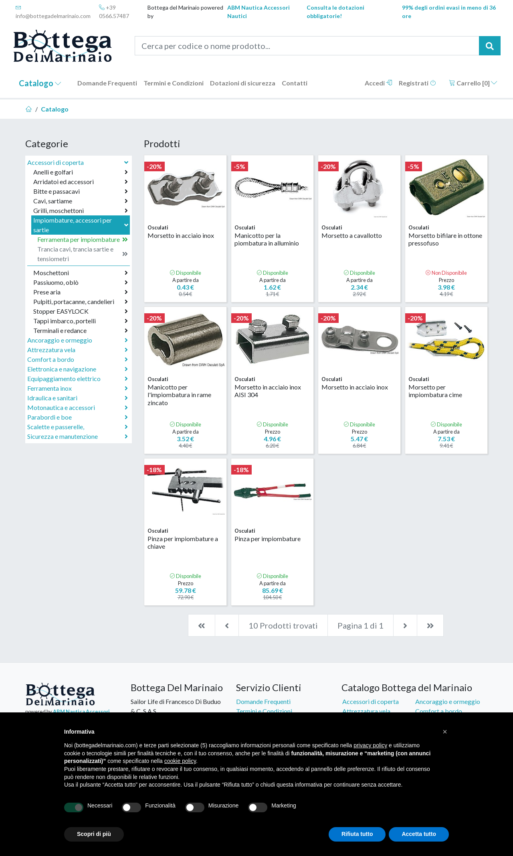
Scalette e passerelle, (77, 427)
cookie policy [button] (180, 761)
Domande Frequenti (107, 83)
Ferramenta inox (77, 388)
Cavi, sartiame (80, 201)
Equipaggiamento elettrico (77, 378)
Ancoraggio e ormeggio (77, 340)
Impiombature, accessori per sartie (81, 224)
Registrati (417, 83)
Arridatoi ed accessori (80, 182)
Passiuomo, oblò (80, 282)
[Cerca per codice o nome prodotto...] (307, 45)
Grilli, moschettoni (80, 210)
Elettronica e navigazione (77, 369)
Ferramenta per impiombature (82, 239)
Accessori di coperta (78, 162)
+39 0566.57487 (114, 11)
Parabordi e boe (77, 417)
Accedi (378, 83)
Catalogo (40, 83)
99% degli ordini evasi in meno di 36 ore (449, 11)
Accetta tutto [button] (419, 834)
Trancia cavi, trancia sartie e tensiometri (82, 253)
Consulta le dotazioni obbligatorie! (335, 11)
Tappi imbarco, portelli (80, 321)
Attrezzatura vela (77, 350)
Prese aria (80, 292)
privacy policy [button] (370, 745)
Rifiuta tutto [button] (357, 834)
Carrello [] (473, 83)
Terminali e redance (80, 330)
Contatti (294, 83)
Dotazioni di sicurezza (242, 83)
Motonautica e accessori (77, 407)
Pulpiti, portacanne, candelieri (80, 301)
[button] (444, 731)
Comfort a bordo (77, 359)
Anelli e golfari (80, 172)
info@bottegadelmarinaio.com (53, 11)
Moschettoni (80, 273)
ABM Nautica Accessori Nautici (258, 11)
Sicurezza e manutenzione (77, 436)
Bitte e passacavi (80, 191)
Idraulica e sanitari (77, 398)
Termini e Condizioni (173, 83)
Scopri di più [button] (94, 834)
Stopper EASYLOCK (80, 311)
